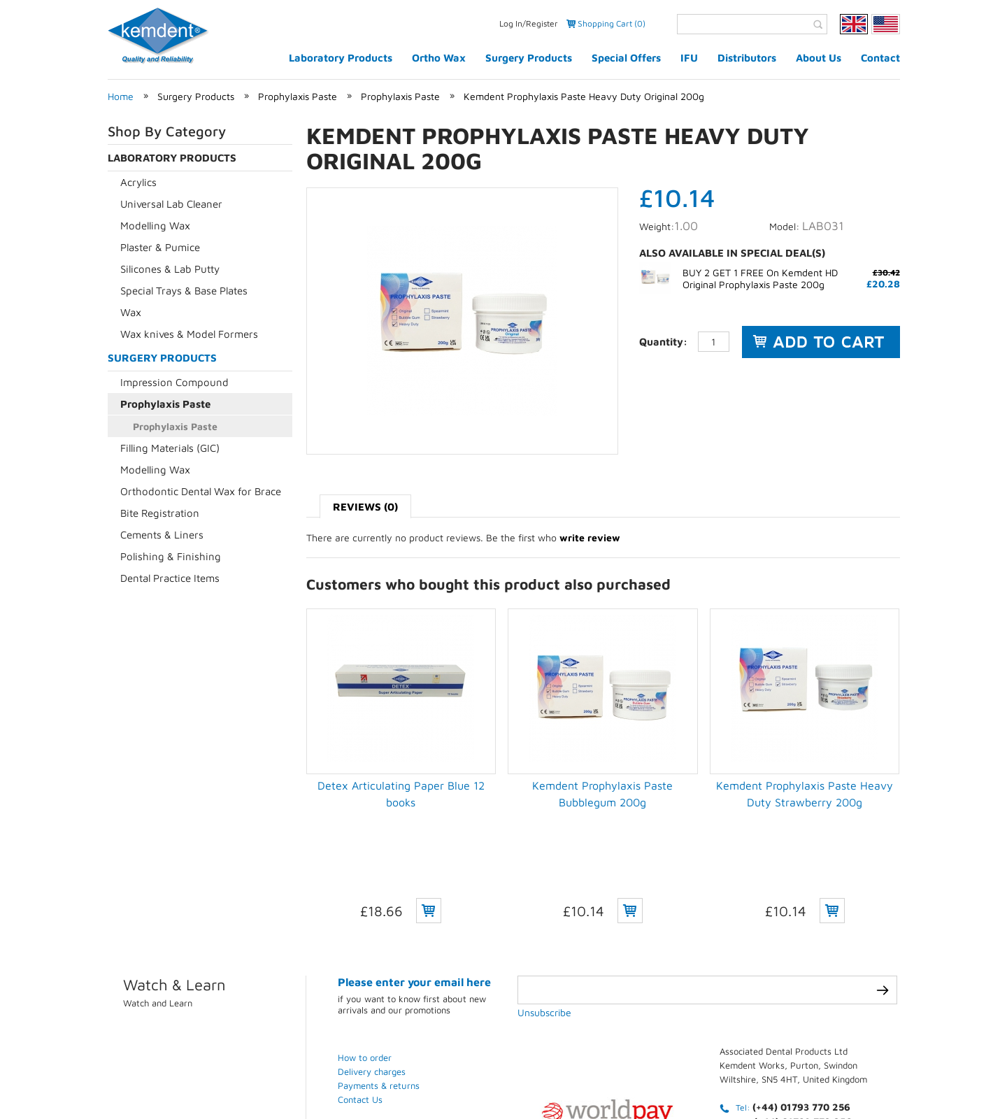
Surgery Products (528, 58)
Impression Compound (174, 382)
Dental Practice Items (170, 578)
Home (121, 96)
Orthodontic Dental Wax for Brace (200, 491)
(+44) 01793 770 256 (801, 1007)
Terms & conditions (646, 1067)
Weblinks (878, 1067)
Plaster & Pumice (160, 247)
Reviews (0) (365, 507)
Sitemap (808, 1067)
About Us (818, 58)
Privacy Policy (537, 1067)
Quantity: (663, 342)
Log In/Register (528, 23)
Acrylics (138, 182)
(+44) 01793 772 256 (803, 1021)
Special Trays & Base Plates (184, 291)
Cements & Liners (161, 535)
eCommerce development (159, 1078)
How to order (365, 957)
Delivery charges (372, 971)
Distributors (746, 58)
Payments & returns (379, 985)
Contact (880, 58)
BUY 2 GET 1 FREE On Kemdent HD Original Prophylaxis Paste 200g (760, 278)
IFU (689, 58)
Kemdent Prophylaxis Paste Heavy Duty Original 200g (584, 96)
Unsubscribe (544, 912)
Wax (130, 312)
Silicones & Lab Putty (170, 269)
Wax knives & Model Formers (189, 334)
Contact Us (360, 999)
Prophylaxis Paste (297, 96)
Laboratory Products (340, 58)
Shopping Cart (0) (611, 23)
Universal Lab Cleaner (171, 204)
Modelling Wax (155, 225)
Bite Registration (159, 513)
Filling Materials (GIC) (170, 448)
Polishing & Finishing (170, 556)
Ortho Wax (439, 58)
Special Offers (626, 58)
